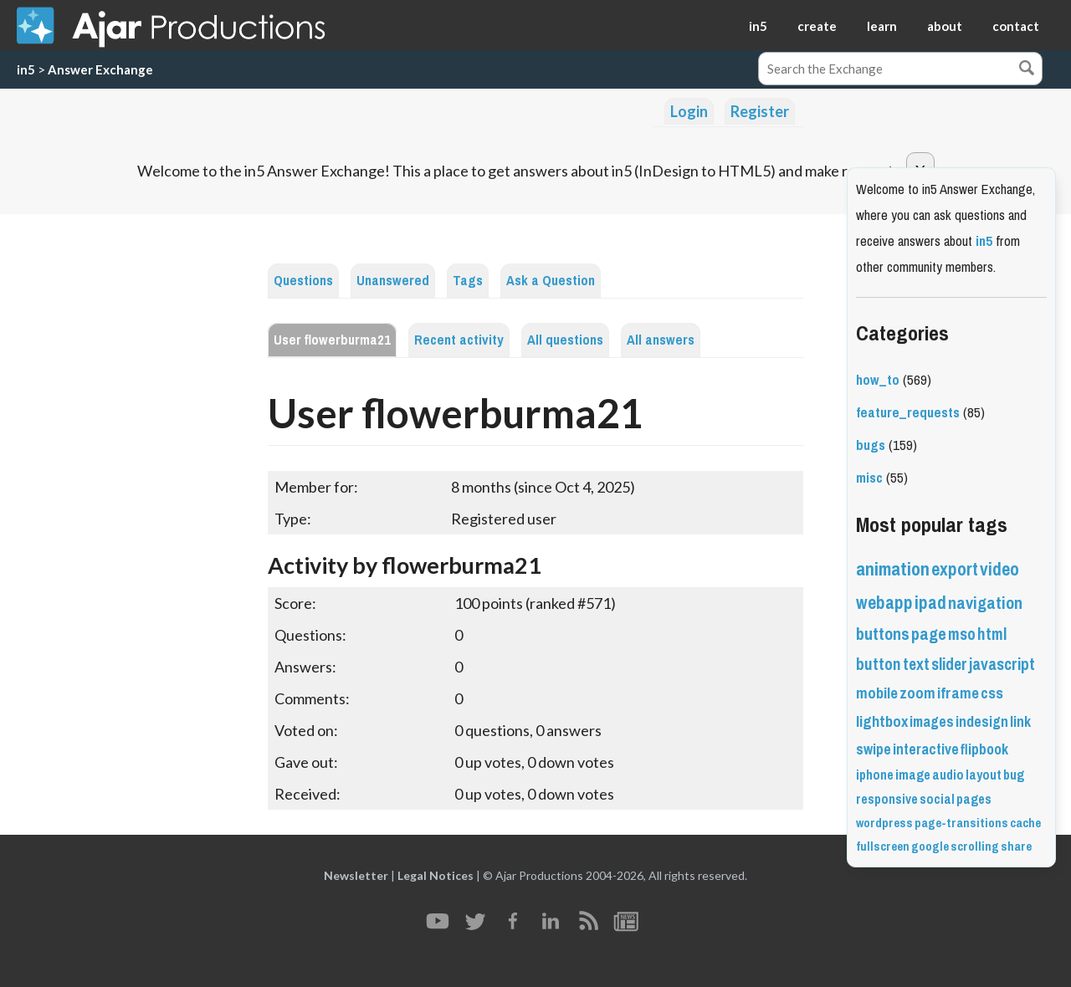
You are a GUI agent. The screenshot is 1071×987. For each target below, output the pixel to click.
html (992, 634)
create (817, 25)
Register (759, 111)
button (878, 664)
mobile (877, 693)
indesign (982, 721)
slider (949, 664)
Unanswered (392, 281)
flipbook (984, 749)
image (912, 775)
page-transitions (961, 823)
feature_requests (908, 413)
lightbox (882, 722)
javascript (1002, 664)
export (954, 569)
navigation (985, 603)
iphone (875, 775)
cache (1025, 823)
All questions (565, 340)
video (999, 569)
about (944, 25)
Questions (303, 281)
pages (974, 799)
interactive (926, 749)
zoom (917, 693)
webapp (884, 602)
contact (1015, 25)
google (930, 846)
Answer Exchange (100, 69)
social (937, 799)
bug (1013, 775)
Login (689, 111)
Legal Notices (435, 875)
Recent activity (459, 340)
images (932, 721)
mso (962, 634)
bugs (870, 445)
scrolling (975, 846)
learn (882, 25)
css (992, 693)
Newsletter (356, 875)
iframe (958, 693)
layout (984, 775)
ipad (930, 602)
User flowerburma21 (332, 340)
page (928, 634)
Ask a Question (550, 281)
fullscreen (883, 846)
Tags (468, 281)
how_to (877, 380)
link (1020, 721)
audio (948, 775)
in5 (758, 25)
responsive (887, 799)
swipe (873, 749)
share (1016, 846)
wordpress (884, 823)
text (916, 664)
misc (869, 478)
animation (893, 569)
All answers (660, 340)
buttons (883, 634)
